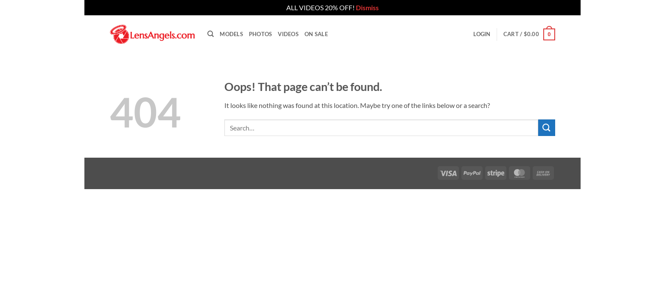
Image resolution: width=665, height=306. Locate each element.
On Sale (316, 34)
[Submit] (546, 127)
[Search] (210, 34)
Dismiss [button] (367, 7)
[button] (481, 34)
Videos (288, 34)
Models (231, 34)
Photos (260, 34)
